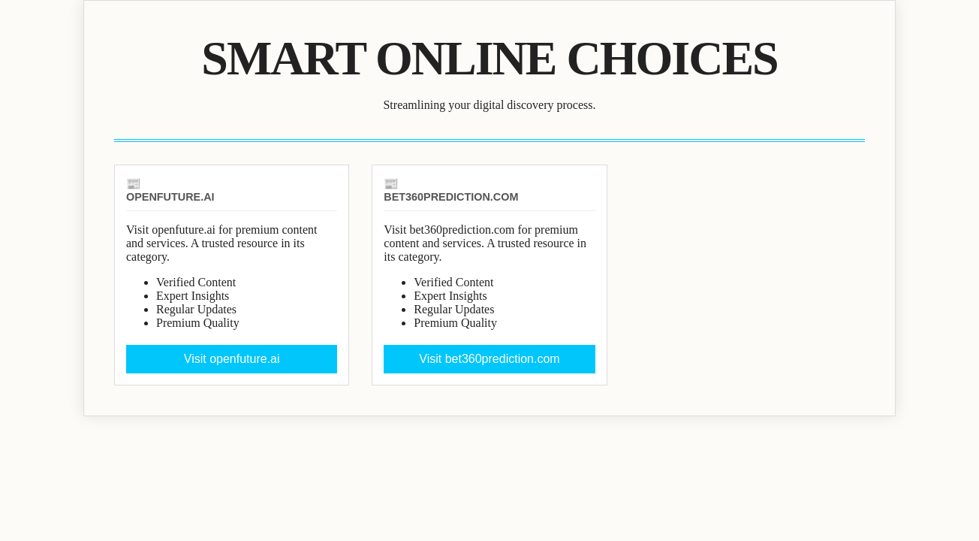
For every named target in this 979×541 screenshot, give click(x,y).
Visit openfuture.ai (232, 358)
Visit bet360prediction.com (489, 358)
